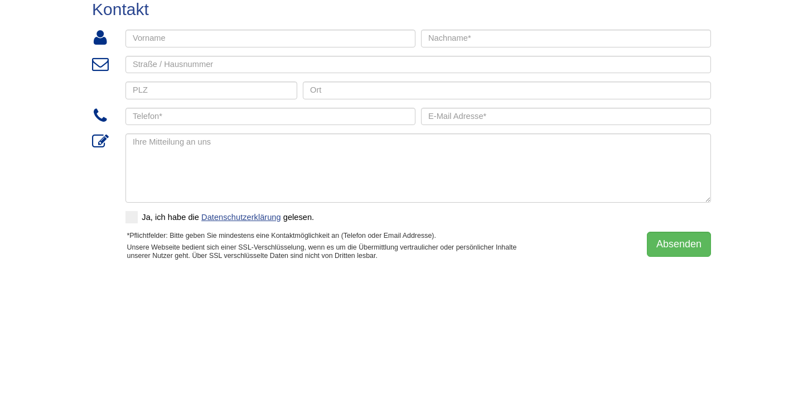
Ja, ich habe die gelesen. (219, 217)
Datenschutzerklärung (241, 217)
